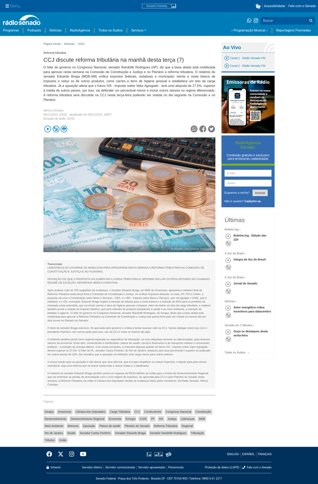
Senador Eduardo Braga (130, 433)
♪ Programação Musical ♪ (249, 30)
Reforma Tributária (165, 426)
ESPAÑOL (248, 454)
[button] (259, 6)
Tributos (50, 440)
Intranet (53, 467)
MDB (202, 418)
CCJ (137, 411)
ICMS (143, 418)
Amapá (49, 411)
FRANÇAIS (265, 454)
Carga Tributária (120, 411)
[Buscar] (311, 20)
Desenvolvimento (55, 418)
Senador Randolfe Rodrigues (168, 433)
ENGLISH (233, 454)
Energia (130, 418)
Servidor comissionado (120, 467)
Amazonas (64, 411)
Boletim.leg (232, 229)
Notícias (55, 30)
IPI (152, 418)
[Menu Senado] (13, 6)
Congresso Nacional (178, 411)
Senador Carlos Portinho (95, 433)
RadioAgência (80, 30)
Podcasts (34, 30)
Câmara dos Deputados (91, 411)
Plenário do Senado (137, 426)
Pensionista (176, 467)
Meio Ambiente (54, 426)
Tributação (197, 433)
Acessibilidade (274, 6)
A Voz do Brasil (234, 253)
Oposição (89, 426)
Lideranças (188, 418)
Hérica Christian (53, 110)
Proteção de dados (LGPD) (222, 467)
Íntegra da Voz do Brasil (250, 259)
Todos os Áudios (111, 30)
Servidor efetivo (92, 467)
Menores (73, 426)
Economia (115, 418)
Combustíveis (152, 411)
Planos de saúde (109, 426)
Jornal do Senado (245, 283)
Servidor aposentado (151, 467)
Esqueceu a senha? (237, 192)
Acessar (260, 192)
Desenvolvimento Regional (87, 418)
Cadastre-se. (252, 201)
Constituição (203, 411)
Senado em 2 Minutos (238, 325)
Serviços (137, 30)
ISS (161, 418)
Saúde (71, 433)
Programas (11, 30)
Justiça (172, 418)
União (63, 440)
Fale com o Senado (302, 6)
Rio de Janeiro (54, 433)
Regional (187, 426)
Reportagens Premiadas (293, 30)
